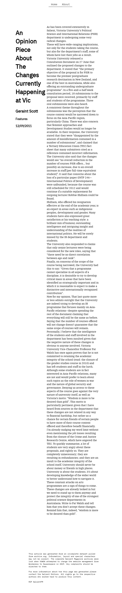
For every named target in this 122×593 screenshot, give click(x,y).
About (66, 4)
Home (54, 4)
